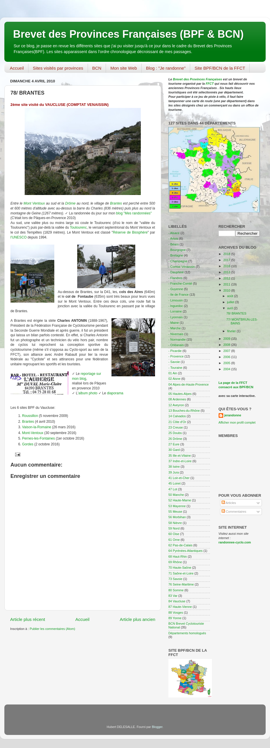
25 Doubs (175, 433)
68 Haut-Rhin (177, 556)
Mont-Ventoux (32, 433)
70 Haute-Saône (179, 567)
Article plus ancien (137, 619)
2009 (227, 338)
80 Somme (175, 590)
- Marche (174, 328)
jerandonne (232, 415)
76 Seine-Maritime (181, 584)
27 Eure (173, 444)
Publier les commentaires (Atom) (52, 628)
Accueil (17, 68)
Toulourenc (78, 227)
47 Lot (172, 489)
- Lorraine (175, 311)
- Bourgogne (177, 250)
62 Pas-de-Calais (180, 545)
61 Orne (174, 539)
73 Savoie (175, 579)
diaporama (115, 393)
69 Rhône (175, 562)
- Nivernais (175, 334)
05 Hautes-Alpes (180, 393)
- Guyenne (175, 289)
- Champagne (177, 261)
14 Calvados (177, 416)
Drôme (70, 203)
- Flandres (175, 278)
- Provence (175, 356)
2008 (227, 344)
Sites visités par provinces (58, 68)
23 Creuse (175, 427)
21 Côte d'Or (177, 422)
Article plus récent (27, 619)
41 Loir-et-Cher (179, 478)
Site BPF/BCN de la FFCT (220, 68)
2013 (227, 272)
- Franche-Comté (180, 283)
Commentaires (234, 511)
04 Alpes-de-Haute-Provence (188, 384)
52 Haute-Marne (179, 500)
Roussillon (30, 416)
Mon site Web (123, 68)
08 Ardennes (177, 399)
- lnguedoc (175, 306)
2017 (227, 260)
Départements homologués (187, 633)
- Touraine (175, 367)
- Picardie (175, 351)
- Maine (173, 322)
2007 (227, 351)
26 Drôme (175, 438)
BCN (97, 68)
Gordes (27, 444)
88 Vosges (175, 612)
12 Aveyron (176, 405)
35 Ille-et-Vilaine (179, 455)
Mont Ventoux (34, 203)
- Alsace (173, 233)
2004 (227, 369)
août (230, 296)
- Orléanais (176, 345)
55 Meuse (175, 511)
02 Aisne (174, 378)
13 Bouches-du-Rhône (184, 410)
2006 (227, 357)
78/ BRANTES (236, 313)
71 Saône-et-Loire (180, 573)
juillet (231, 302)
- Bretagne (175, 255)
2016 (227, 266)
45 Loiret (174, 483)
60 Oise (173, 534)
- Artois (173, 238)
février (232, 331)
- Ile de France (178, 294)
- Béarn (173, 244)
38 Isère (174, 466)
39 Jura (173, 472)
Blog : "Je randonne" (166, 68)
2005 (227, 363)
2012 (227, 278)
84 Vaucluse (177, 601)
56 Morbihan (177, 517)
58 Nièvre (175, 523)
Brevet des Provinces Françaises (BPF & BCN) (128, 34)
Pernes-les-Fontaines (38, 438)
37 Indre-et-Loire (180, 461)
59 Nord (173, 528)
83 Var (172, 595)
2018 (227, 254)
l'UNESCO (18, 237)
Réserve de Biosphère (130, 232)
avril (230, 308)
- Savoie (174, 362)
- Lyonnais (175, 317)
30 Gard (174, 449)
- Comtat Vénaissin (181, 266)
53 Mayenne (177, 506)
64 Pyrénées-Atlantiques (185, 550)
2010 (227, 290)
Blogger (157, 727)
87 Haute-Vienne (180, 606)
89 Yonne (174, 618)
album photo (87, 393)
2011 (227, 284)
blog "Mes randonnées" (134, 213)
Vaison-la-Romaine (36, 427)
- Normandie (177, 339)
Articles (229, 503)
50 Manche (176, 494)
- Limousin (175, 300)
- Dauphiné (176, 272)
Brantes (116, 203)
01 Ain (172, 373)
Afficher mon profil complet (237, 422)
